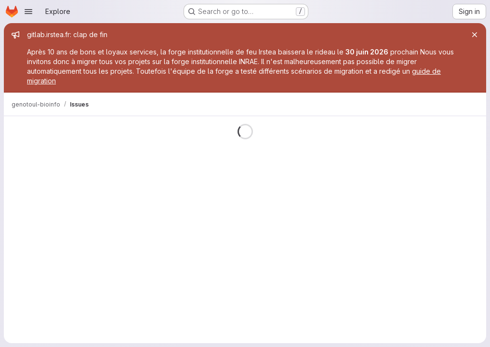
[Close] (474, 34)
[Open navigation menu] (28, 11)
